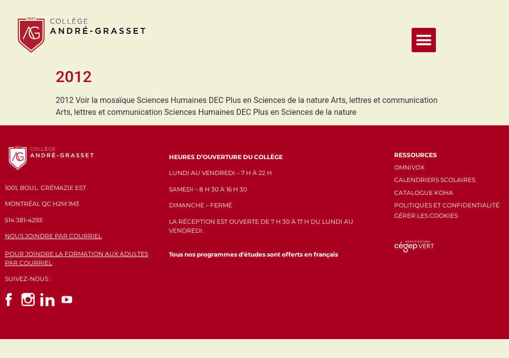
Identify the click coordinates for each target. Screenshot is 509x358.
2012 (74, 76)
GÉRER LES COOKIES (426, 215)
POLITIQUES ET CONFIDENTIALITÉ (447, 205)
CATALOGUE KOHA (423, 192)
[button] (424, 40)
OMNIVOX (409, 167)
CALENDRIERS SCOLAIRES (434, 179)
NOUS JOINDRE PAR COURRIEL (53, 236)
